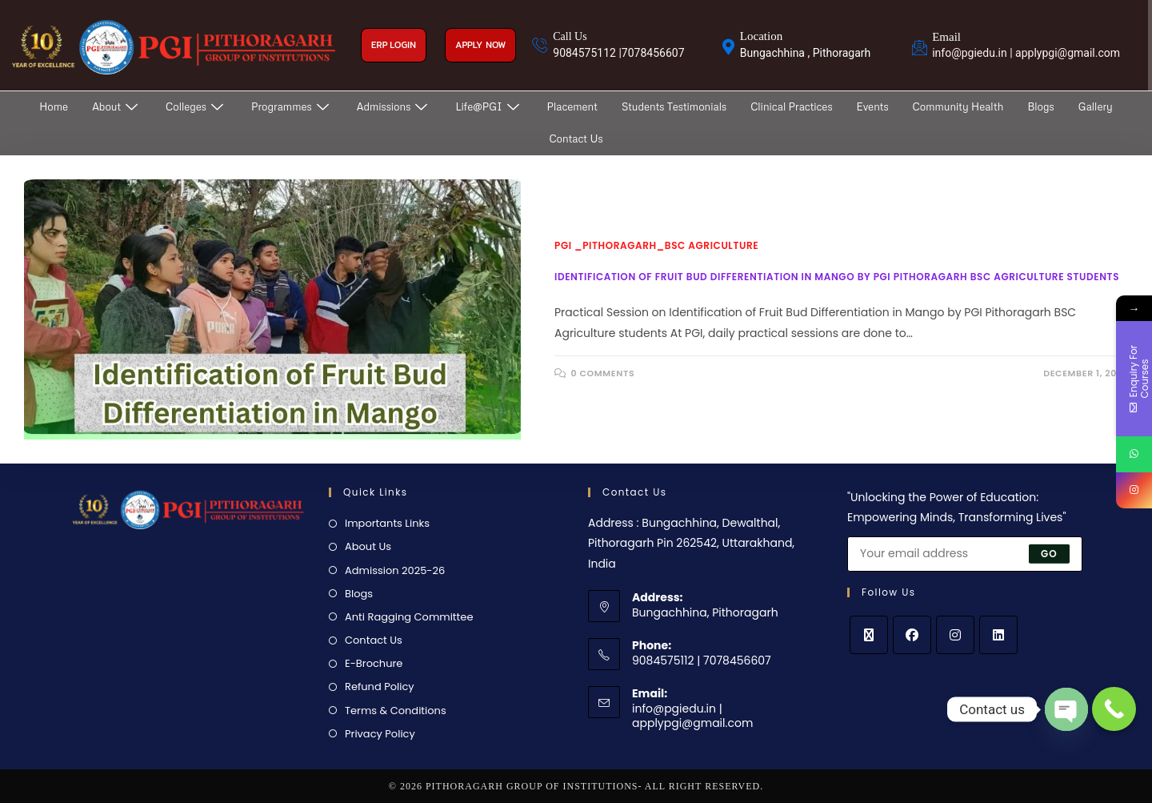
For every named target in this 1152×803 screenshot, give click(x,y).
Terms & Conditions (395, 710)
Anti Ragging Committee (409, 616)
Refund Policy (379, 686)
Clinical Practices (791, 106)
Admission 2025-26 (395, 570)
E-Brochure (373, 663)
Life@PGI (488, 106)
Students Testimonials (674, 106)
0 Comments (603, 373)
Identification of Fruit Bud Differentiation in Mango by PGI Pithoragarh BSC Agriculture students (836, 276)
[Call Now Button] (1114, 709)
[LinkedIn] (998, 635)
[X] (869, 635)
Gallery (1095, 106)
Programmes (292, 106)
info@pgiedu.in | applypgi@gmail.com (692, 716)
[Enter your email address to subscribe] (964, 554)
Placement (572, 106)
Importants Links (387, 523)
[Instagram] (955, 635)
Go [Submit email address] (1049, 553)
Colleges (196, 106)
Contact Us (575, 138)
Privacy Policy (380, 733)
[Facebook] (912, 635)
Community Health (958, 106)
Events (873, 106)
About (117, 106)
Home (53, 106)
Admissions (394, 106)
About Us (368, 546)
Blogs (1040, 106)
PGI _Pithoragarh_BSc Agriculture (656, 245)
